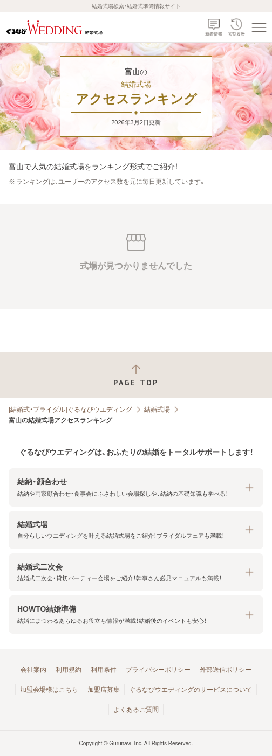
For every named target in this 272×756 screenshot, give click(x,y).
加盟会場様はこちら (49, 689)
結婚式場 (157, 409)
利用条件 (104, 670)
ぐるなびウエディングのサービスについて (190, 689)
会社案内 (33, 670)
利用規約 (68, 670)
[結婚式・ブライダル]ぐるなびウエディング (70, 409)
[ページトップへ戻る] (136, 375)
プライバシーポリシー (158, 670)
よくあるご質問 (136, 709)
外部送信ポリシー (225, 670)
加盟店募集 (103, 689)
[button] (136, 487)
